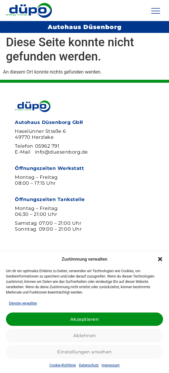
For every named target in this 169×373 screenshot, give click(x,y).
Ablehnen (84, 335)
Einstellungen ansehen (84, 352)
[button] (160, 259)
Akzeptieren (84, 319)
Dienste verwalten (23, 303)
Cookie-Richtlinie (63, 365)
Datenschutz (89, 365)
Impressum (110, 365)
